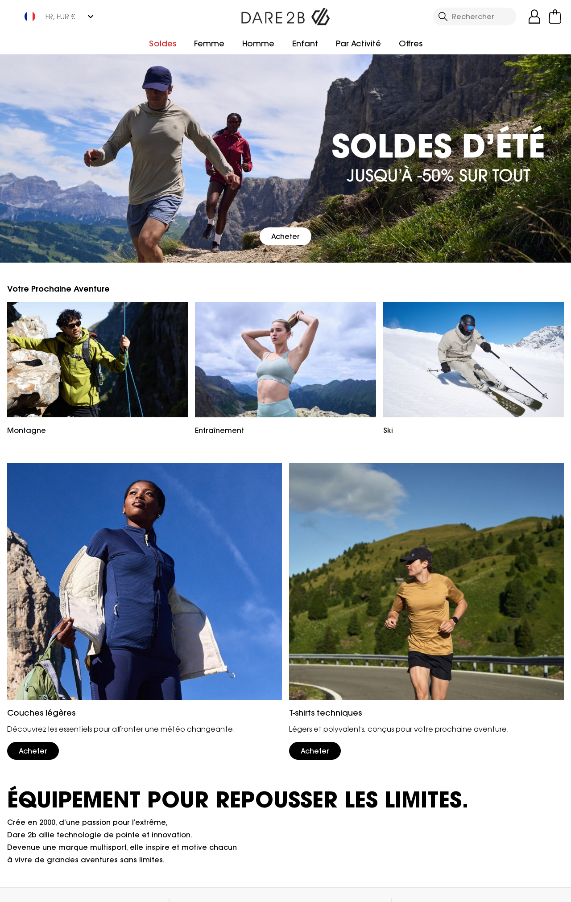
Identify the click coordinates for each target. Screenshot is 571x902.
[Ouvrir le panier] (555, 16)
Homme (258, 43)
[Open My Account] (534, 16)
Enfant (305, 43)
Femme (209, 43)
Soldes (162, 43)
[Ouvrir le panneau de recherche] (474, 16)
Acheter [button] (285, 236)
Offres (410, 43)
